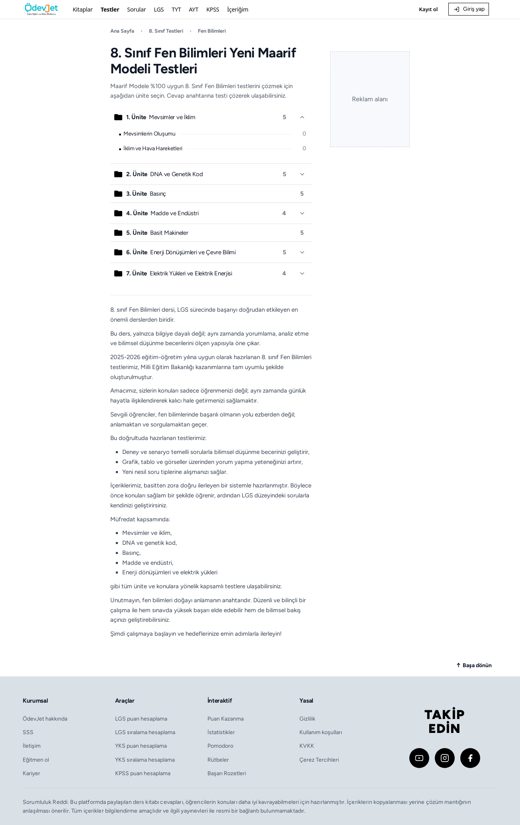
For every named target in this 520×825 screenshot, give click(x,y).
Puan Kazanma (225, 718)
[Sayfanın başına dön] (474, 665)
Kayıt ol (428, 9)
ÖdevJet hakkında (45, 718)
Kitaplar (82, 9)
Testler (110, 9)
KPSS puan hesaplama (142, 773)
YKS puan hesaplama (141, 745)
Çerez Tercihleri (319, 759)
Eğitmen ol (36, 759)
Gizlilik (307, 718)
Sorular (136, 9)
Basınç (146, 193)
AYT (194, 9)
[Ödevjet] (41, 9)
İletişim (32, 745)
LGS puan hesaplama (141, 718)
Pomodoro (220, 745)
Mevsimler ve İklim (160, 117)
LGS (159, 9)
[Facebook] (470, 758)
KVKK (306, 745)
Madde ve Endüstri (162, 213)
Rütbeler (218, 759)
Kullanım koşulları (320, 732)
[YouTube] (419, 758)
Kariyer (31, 773)
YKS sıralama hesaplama (145, 759)
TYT (176, 9)
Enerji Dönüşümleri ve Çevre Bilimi (180, 252)
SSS (28, 732)
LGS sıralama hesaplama (145, 732)
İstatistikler (221, 732)
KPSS (212, 9)
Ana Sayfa (122, 31)
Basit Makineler (157, 232)
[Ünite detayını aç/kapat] (302, 117)
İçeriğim (237, 9)
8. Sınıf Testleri (166, 31)
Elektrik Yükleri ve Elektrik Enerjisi (179, 273)
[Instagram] (445, 758)
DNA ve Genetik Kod (164, 174)
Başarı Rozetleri (226, 773)
